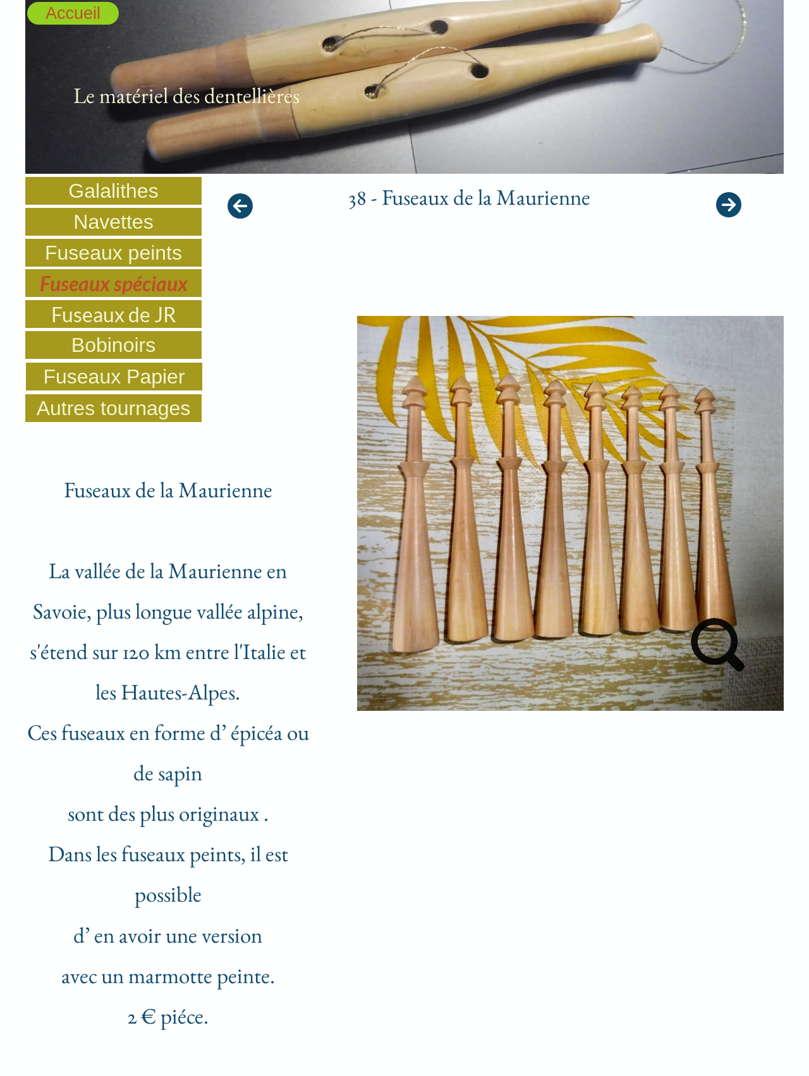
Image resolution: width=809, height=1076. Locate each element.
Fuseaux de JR (113, 314)
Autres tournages (114, 408)
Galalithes (113, 190)
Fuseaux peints (113, 252)
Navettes (113, 221)
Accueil (73, 13)
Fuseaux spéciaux (114, 283)
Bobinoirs (113, 345)
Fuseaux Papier (114, 376)
